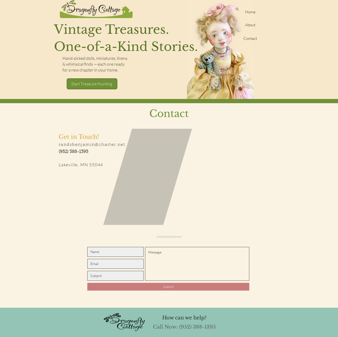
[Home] (250, 11)
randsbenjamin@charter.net (92, 145)
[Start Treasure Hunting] (92, 83)
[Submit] (168, 287)
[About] (250, 24)
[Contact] (250, 38)
